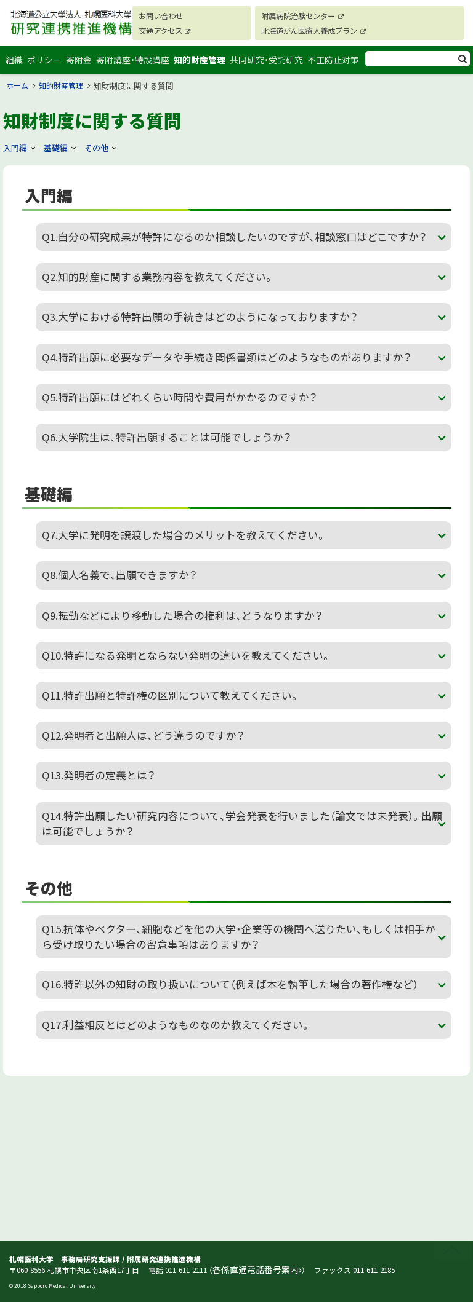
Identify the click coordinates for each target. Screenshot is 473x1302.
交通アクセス (157, 30)
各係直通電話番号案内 (249, 1270)
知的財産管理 (203, 65)
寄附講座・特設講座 (136, 65)
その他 (101, 158)
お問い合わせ (153, 15)
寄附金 (82, 65)
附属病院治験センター (301, 15)
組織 (14, 65)
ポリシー (46, 65)
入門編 (16, 158)
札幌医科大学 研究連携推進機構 (64, 36)
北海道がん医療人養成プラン (314, 30)
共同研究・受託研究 (270, 65)
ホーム (18, 97)
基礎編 (58, 158)
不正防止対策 (336, 65)
